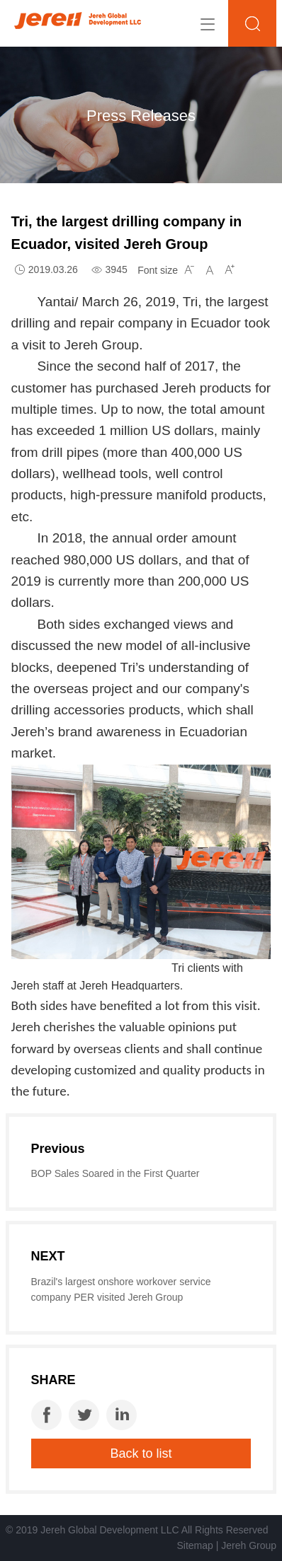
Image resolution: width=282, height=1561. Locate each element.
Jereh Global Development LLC (109, 1530)
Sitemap (194, 1545)
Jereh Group (248, 1545)
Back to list (140, 1453)
